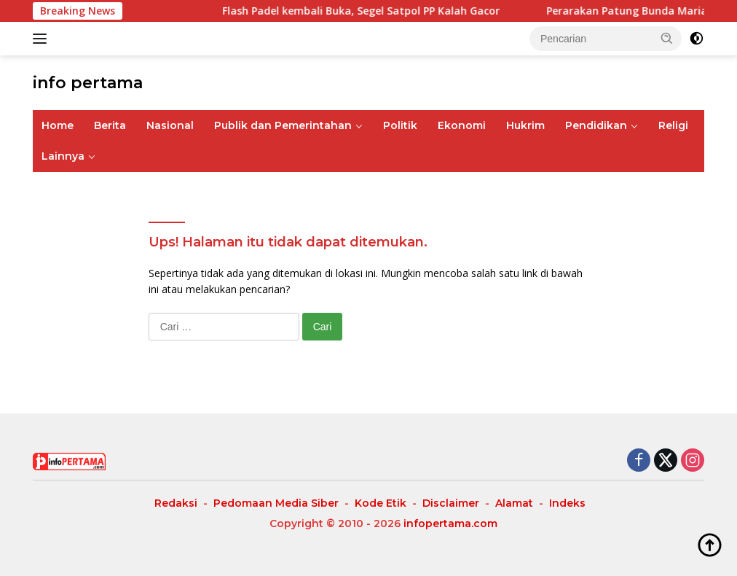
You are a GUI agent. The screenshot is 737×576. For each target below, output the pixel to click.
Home (58, 125)
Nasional (170, 125)
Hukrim (525, 125)
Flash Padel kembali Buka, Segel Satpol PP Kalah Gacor (370, 10)
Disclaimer (450, 503)
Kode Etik (380, 503)
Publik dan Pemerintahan (283, 125)
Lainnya (63, 156)
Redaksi (175, 503)
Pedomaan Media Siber (276, 503)
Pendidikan (596, 125)
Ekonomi (462, 125)
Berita (110, 125)
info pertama (88, 83)
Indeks (567, 503)
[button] (667, 38)
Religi (673, 125)
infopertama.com (450, 523)
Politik (400, 125)
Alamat (514, 503)
